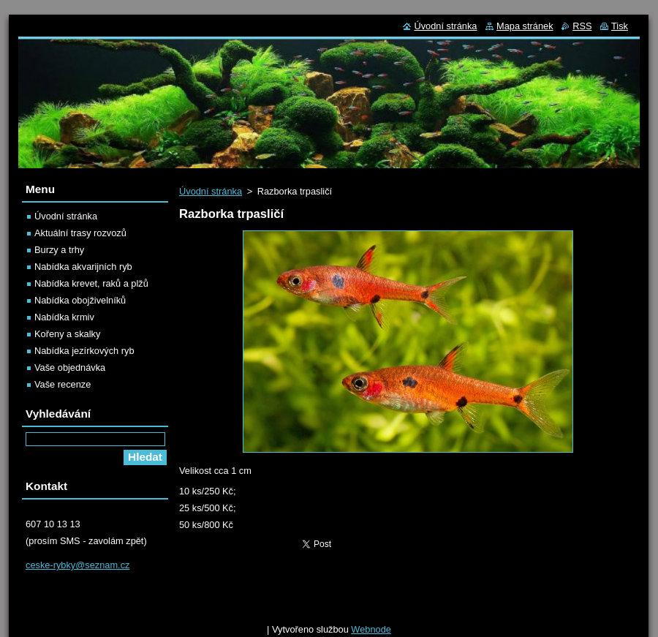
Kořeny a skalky (67, 333)
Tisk (619, 25)
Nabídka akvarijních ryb (83, 266)
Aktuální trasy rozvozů (80, 232)
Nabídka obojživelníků (80, 300)
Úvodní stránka (210, 191)
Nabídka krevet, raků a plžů (91, 283)
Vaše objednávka (69, 367)
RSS (581, 25)
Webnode (371, 629)
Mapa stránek (524, 25)
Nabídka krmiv (64, 317)
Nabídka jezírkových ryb (84, 350)
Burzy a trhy (59, 249)
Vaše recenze (62, 384)
